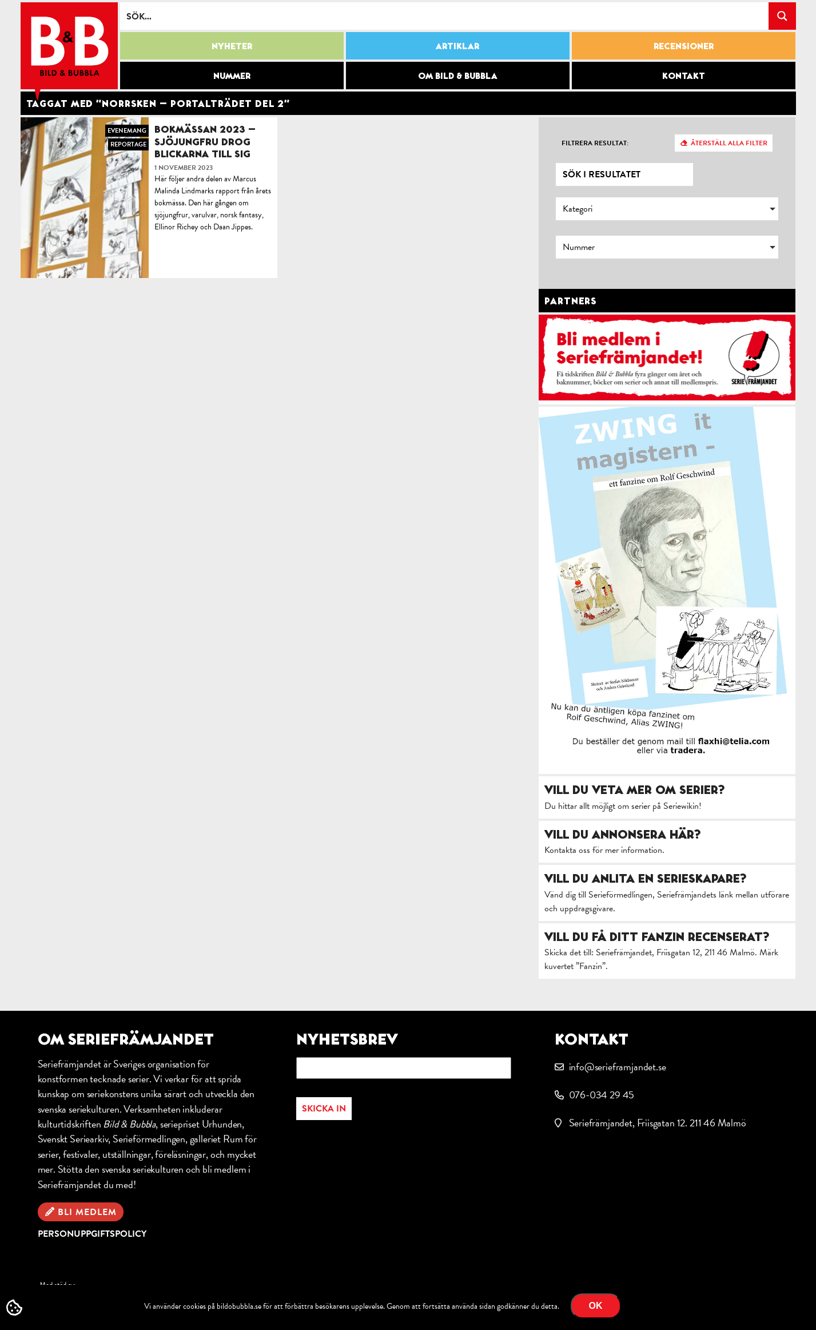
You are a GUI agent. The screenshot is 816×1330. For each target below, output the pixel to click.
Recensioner (684, 46)
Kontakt (683, 75)
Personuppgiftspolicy (92, 1234)
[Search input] (444, 16)
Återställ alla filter (729, 143)
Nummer (231, 75)
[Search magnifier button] (782, 16)
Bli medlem (87, 1212)
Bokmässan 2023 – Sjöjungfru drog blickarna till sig (205, 141)
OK (596, 1306)
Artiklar (457, 46)
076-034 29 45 (602, 1094)
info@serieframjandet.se (617, 1066)
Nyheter (232, 46)
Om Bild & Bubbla (457, 75)
